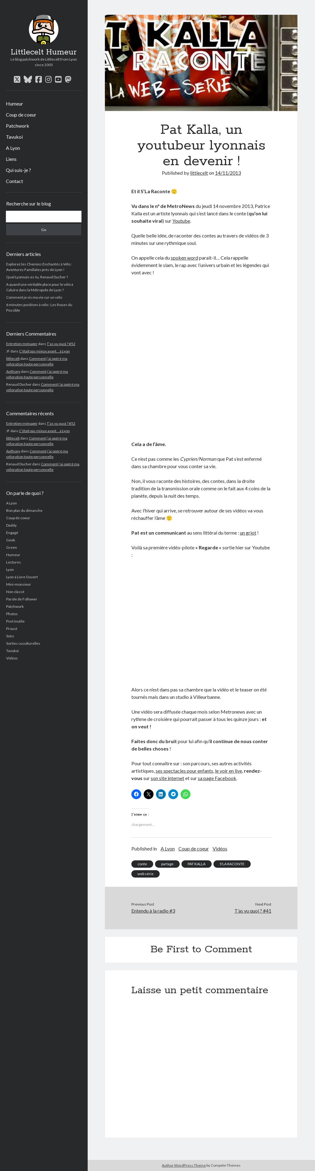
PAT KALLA (196, 864)
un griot (248, 533)
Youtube (181, 221)
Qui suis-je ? (18, 170)
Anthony (13, 371)
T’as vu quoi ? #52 (61, 343)
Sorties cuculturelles (23, 643)
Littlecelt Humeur (44, 52)
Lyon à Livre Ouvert (22, 577)
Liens (11, 159)
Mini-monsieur (18, 584)
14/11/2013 (228, 173)
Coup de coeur (21, 114)
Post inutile (15, 621)
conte (142, 864)
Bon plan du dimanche (24, 510)
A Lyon (13, 148)
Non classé (15, 591)
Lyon (10, 569)
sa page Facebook (217, 778)
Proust (11, 628)
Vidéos (12, 658)
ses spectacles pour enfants (184, 771)
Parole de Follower (21, 599)
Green (11, 547)
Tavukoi (14, 137)
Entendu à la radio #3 (153, 911)
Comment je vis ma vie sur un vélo (34, 297)
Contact (14, 181)
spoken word (184, 258)
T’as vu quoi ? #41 (252, 911)
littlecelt (13, 358)
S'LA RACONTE (232, 864)
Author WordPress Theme (184, 1165)
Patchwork (17, 126)
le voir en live (228, 771)
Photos (12, 613)
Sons (10, 636)
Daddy (11, 525)
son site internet (167, 778)
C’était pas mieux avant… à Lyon (44, 351)
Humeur (14, 103)
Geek (10, 540)
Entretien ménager (22, 343)
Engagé (12, 532)
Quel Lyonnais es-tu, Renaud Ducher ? (37, 277)
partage (167, 864)
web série (146, 873)
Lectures (13, 562)
